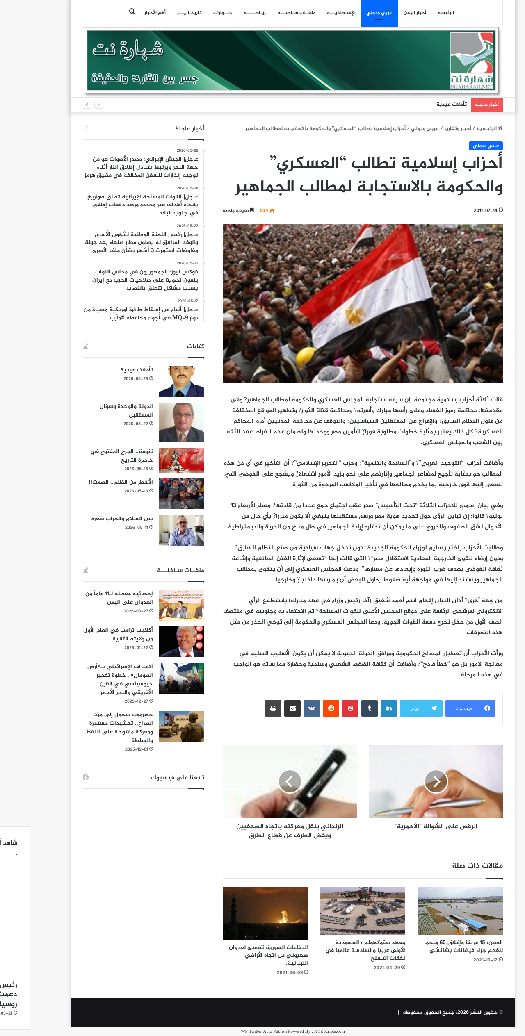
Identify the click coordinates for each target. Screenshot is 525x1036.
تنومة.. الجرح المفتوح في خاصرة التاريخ (91, 456)
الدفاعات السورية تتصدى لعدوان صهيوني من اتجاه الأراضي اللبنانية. (238, 955)
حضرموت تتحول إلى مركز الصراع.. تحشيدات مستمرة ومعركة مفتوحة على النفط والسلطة (89, 727)
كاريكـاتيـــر (159, 13)
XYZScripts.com (299, 1032)
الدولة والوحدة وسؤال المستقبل (96, 411)
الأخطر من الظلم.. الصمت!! (91, 482)
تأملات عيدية (421, 104)
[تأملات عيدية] (151, 381)
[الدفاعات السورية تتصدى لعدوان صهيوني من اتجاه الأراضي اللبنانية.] (235, 913)
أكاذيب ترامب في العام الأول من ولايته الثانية (88, 635)
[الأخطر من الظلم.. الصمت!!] (151, 493)
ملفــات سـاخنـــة (266, 13)
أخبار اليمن (384, 13)
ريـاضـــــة (224, 13)
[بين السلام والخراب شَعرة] (151, 530)
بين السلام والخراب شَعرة (92, 519)
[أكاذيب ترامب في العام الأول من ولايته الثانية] (151, 641)
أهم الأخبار (124, 13)
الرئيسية (459, 128)
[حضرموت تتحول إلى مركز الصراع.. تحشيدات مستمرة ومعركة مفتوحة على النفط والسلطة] (151, 726)
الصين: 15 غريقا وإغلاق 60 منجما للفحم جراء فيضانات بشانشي (433, 946)
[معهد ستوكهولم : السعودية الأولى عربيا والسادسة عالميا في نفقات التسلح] (332, 911)
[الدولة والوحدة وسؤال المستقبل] (151, 422)
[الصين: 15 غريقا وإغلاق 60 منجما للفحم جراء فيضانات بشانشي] (429, 911)
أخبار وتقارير (427, 128)
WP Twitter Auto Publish (233, 1032)
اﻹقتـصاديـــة (310, 13)
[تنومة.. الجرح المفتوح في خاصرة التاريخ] (151, 460)
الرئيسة (415, 13)
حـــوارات (192, 13)
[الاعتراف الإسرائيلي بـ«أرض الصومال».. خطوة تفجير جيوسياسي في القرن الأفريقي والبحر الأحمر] (151, 678)
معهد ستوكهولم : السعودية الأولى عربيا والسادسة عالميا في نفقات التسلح (335, 950)
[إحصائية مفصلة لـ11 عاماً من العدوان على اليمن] (151, 605)
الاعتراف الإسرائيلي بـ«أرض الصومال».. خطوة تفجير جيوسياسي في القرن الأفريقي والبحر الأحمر (90, 679)
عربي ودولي (349, 13)
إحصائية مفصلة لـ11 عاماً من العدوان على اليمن (89, 598)
